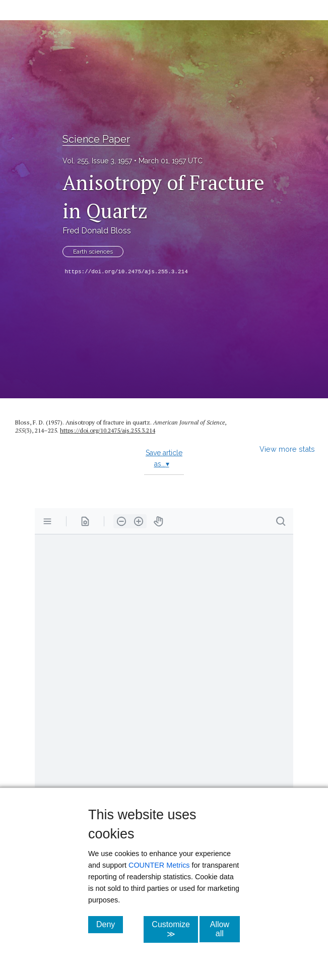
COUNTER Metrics (159, 865)
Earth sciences (93, 251)
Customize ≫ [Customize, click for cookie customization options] (175, 929)
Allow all (225, 929)
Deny (109, 924)
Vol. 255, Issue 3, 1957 (97, 161)
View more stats (287, 449)
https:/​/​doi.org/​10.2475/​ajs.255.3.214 (107, 430)
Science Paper (96, 139)
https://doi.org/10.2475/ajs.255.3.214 (126, 272)
